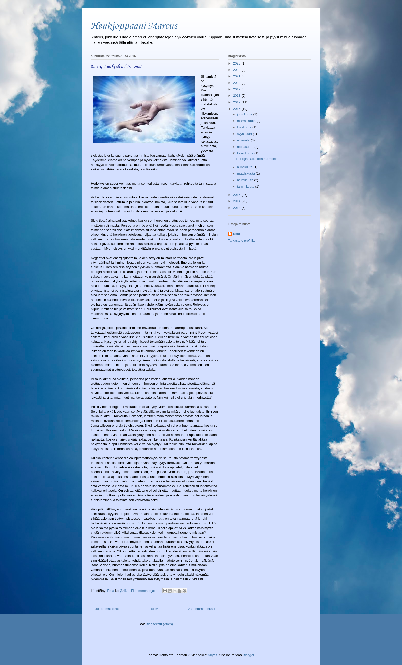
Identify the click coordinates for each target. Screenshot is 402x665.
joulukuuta (245, 114)
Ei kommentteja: (143, 591)
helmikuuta (245, 180)
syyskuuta (245, 134)
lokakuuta (244, 127)
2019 (237, 89)
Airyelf (212, 655)
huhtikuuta (245, 167)
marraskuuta (247, 121)
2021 (237, 76)
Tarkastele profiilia (241, 240)
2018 (237, 96)
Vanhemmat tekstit (201, 609)
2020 (237, 83)
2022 (237, 70)
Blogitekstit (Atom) (159, 624)
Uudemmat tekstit (107, 609)
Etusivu (154, 609)
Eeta (236, 234)
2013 (237, 208)
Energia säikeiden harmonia (116, 66)
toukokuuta (245, 153)
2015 (237, 195)
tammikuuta (246, 186)
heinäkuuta (245, 147)
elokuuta (244, 140)
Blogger (248, 655)
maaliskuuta (246, 173)
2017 (237, 102)
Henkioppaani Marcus (134, 26)
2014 (237, 201)
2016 (237, 109)
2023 (237, 63)
